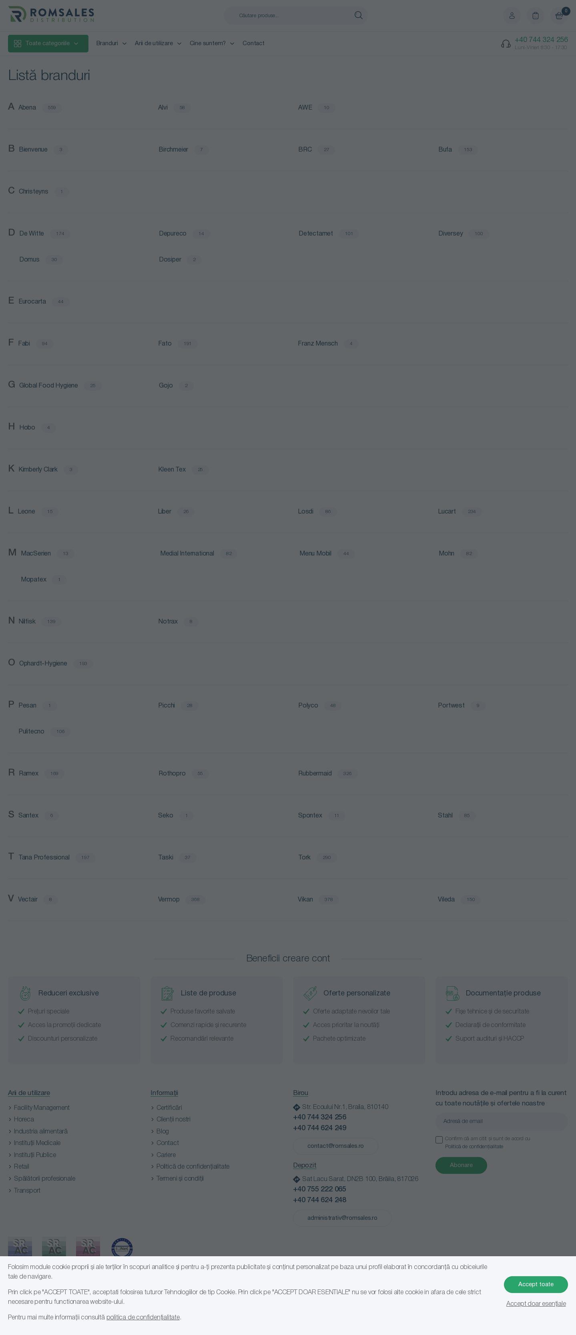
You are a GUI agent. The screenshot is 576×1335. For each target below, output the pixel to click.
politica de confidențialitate (143, 1318)
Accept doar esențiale (536, 1304)
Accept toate (536, 1284)
